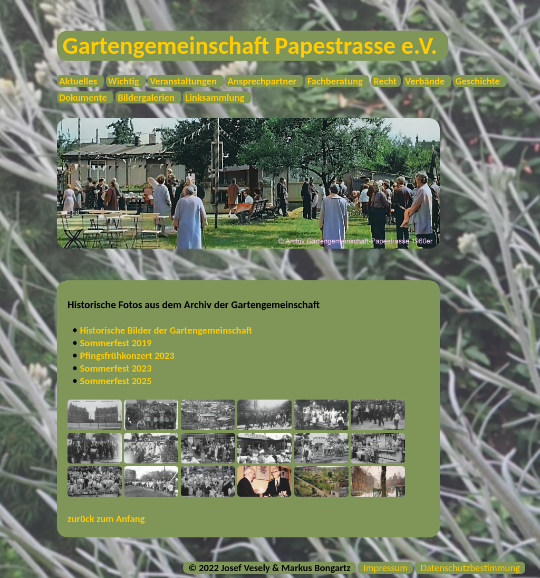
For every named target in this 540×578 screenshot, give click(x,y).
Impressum (385, 568)
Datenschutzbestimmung (470, 568)
